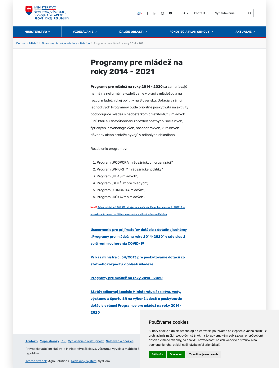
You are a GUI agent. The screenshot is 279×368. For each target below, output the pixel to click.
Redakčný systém (84, 361)
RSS (63, 341)
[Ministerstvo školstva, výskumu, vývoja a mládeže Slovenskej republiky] (47, 13)
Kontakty (31, 341)
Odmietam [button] (176, 354)
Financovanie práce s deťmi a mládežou (66, 43)
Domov (20, 43)
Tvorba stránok (36, 361)
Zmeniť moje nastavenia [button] (203, 354)
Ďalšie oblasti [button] (131, 32)
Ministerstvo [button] (36, 32)
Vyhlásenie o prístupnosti (86, 341)
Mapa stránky (49, 341)
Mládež (33, 43)
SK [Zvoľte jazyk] (183, 13)
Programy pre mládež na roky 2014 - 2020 (127, 278)
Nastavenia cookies (119, 341)
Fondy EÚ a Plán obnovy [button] (189, 32)
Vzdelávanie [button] (83, 32)
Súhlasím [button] (157, 354)
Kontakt (199, 13)
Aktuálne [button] (244, 32)
